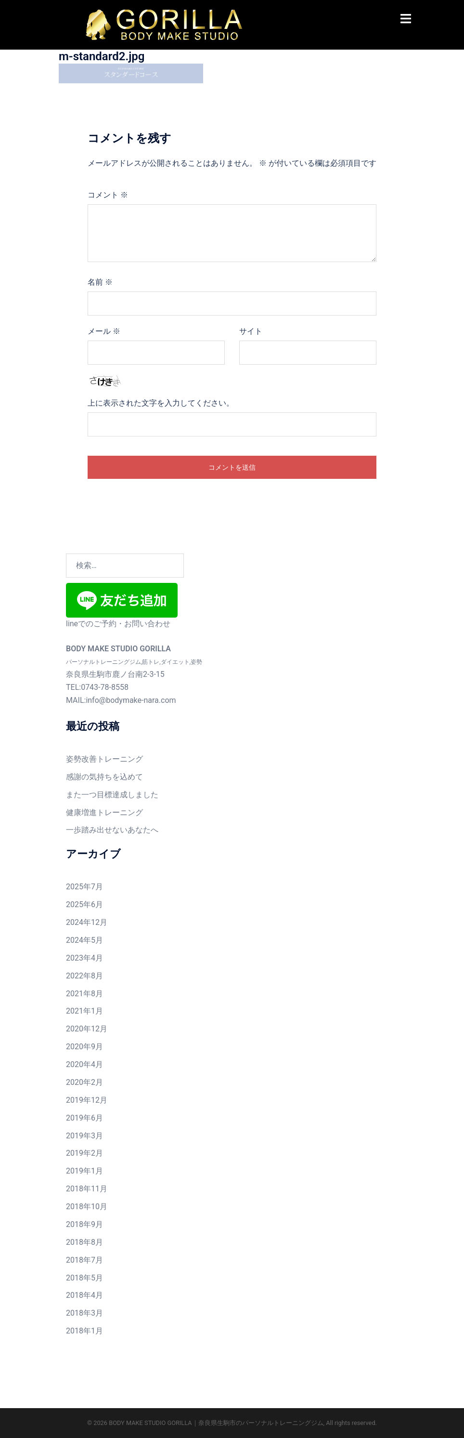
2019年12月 (86, 1100)
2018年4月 (84, 1295)
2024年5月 (84, 940)
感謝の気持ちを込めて (104, 776)
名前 (100, 282)
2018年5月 (84, 1277)
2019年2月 (84, 1153)
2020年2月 (84, 1082)
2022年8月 (84, 975)
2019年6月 (84, 1117)
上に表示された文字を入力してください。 (161, 403)
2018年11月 (86, 1188)
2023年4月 (84, 958)
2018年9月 (84, 1224)
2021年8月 (84, 993)
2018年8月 (84, 1242)
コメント (108, 194)
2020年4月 (84, 1064)
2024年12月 (86, 922)
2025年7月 (84, 886)
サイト (250, 331)
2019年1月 (84, 1170)
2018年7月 (84, 1260)
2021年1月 (84, 1011)
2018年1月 (84, 1330)
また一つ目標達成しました (112, 794)
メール (104, 331)
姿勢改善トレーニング (104, 759)
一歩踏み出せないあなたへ (112, 829)
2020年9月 (84, 1046)
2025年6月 (84, 904)
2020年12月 (86, 1028)
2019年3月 (84, 1135)
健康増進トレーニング (104, 812)
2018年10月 (86, 1206)
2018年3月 (84, 1313)
